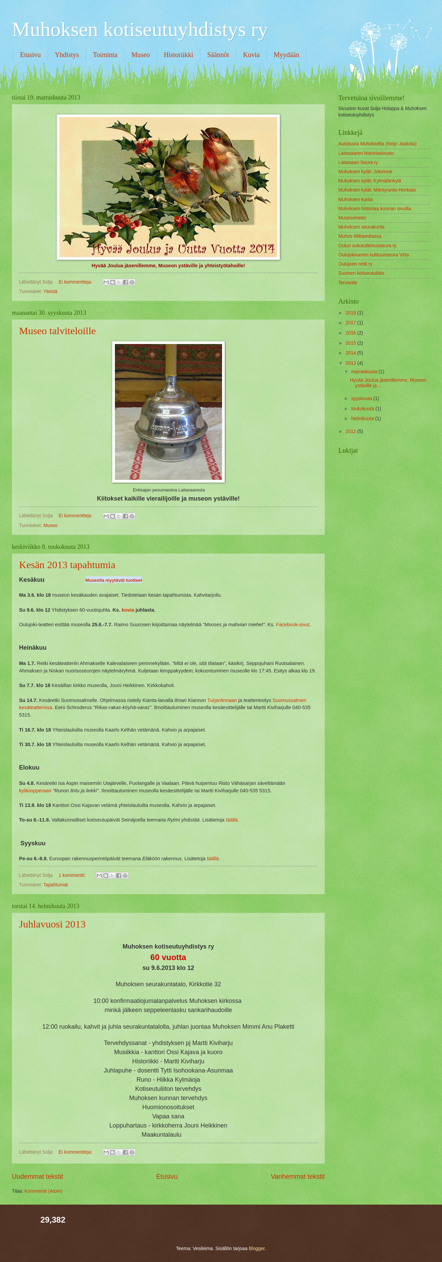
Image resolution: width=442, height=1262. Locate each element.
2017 (351, 322)
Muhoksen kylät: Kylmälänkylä (369, 180)
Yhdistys (67, 54)
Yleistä (50, 291)
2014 (351, 353)
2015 (351, 343)
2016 (351, 333)
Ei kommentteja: (76, 282)
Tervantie (347, 282)
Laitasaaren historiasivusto (366, 153)
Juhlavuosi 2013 (52, 924)
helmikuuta (363, 418)
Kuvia (251, 54)
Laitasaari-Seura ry (358, 162)
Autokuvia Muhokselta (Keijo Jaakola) (377, 143)
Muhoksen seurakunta (361, 227)
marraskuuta (365, 371)
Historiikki (178, 54)
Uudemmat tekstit (37, 1176)
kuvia (128, 610)
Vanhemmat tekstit (298, 1176)
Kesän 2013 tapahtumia (67, 564)
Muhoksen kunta (355, 199)
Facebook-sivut (292, 624)
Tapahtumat (55, 884)
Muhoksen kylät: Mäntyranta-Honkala (377, 190)
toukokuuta (363, 408)
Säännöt (218, 54)
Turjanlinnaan (222, 700)
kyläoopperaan (35, 790)
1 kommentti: (73, 875)
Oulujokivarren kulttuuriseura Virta (373, 254)
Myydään (287, 54)
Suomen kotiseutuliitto (361, 273)
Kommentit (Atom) (43, 1191)
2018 (351, 313)
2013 (351, 363)
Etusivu (30, 54)
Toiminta (105, 54)
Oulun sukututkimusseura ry (367, 245)
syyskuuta (362, 398)
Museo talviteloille (57, 330)
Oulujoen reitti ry (355, 264)
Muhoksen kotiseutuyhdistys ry (140, 29)
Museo (140, 54)
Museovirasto (352, 217)
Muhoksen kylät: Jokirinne (365, 171)
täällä (232, 820)
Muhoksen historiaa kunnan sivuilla (374, 208)
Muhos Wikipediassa (359, 236)
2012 (351, 431)
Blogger (257, 1248)
